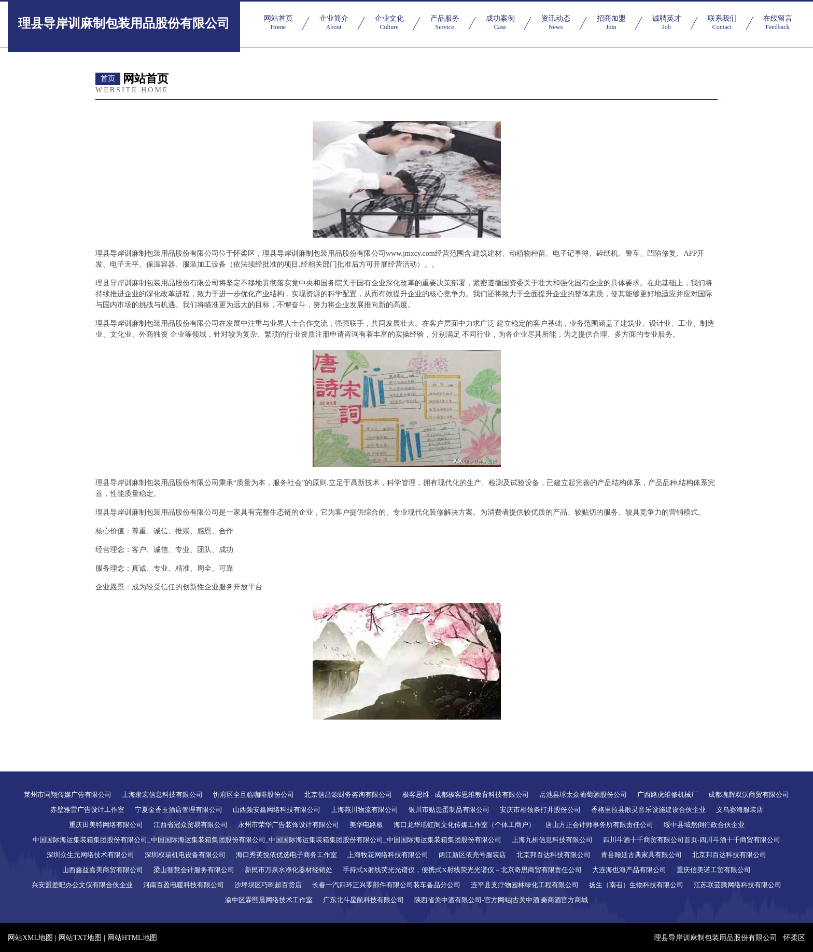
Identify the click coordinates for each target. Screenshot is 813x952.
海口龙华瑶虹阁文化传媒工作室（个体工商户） (464, 824)
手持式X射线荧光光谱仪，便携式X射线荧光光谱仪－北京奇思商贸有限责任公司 (462, 869)
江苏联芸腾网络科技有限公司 (737, 884)
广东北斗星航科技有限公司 (363, 899)
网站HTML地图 (132, 938)
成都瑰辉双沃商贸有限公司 (748, 794)
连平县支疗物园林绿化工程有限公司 (525, 884)
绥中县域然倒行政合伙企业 (704, 824)
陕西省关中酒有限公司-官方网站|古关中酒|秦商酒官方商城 (501, 899)
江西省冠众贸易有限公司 (190, 824)
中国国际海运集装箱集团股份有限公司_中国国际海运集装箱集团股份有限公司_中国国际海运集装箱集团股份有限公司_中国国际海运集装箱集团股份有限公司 (267, 839)
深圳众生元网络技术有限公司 (90, 854)
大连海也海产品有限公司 (629, 869)
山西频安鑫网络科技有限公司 (276, 809)
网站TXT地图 (80, 938)
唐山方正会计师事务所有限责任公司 (599, 824)
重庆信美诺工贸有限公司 (714, 869)
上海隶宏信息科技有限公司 (162, 794)
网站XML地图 (30, 938)
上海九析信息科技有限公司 (552, 839)
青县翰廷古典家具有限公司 (641, 854)
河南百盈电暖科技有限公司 (183, 884)
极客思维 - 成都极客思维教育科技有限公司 (465, 794)
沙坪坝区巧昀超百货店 (268, 884)
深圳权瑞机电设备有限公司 (185, 854)
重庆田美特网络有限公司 (106, 824)
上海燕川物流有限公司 (364, 809)
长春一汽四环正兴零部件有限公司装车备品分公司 (386, 884)
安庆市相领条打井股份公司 (540, 809)
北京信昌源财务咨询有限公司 (348, 794)
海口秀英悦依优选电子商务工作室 (286, 854)
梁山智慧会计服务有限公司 (193, 869)
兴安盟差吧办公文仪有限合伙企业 (82, 884)
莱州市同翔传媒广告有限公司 (67, 794)
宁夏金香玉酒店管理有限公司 (178, 809)
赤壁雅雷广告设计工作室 (87, 809)
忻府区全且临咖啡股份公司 (253, 794)
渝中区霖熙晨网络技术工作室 (269, 899)
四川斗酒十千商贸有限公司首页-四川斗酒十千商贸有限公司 (691, 839)
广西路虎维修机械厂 (667, 794)
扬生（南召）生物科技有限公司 (636, 884)
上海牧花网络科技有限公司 (387, 854)
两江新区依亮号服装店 (472, 854)
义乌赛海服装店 (739, 809)
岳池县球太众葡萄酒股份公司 (583, 794)
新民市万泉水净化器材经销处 (288, 869)
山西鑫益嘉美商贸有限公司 (102, 869)
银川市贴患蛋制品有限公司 (449, 809)
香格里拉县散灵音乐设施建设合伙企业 (648, 809)
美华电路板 (366, 824)
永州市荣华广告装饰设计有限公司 (288, 824)
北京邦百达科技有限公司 (553, 854)
